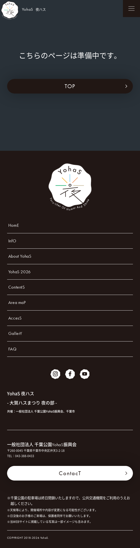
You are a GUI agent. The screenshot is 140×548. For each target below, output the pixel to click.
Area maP (17, 302)
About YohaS (19, 256)
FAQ (12, 349)
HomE (13, 225)
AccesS (15, 318)
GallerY (15, 333)
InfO (12, 241)
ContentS (16, 287)
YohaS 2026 (19, 271)
